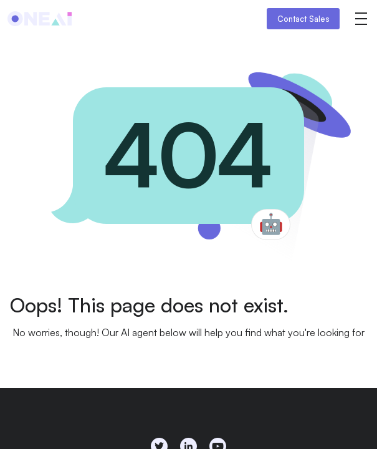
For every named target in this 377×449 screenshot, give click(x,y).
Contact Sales (303, 19)
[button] (361, 18)
